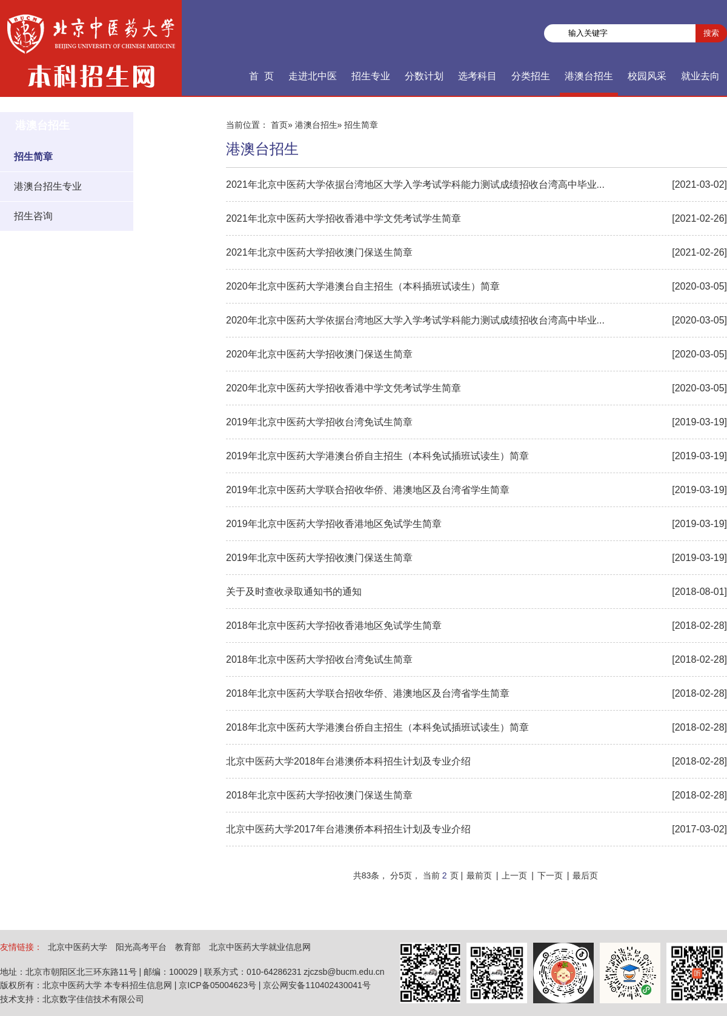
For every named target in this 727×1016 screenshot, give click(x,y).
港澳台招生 (589, 76)
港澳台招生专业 (48, 186)
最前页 (479, 875)
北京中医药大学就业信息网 (260, 947)
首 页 (261, 76)
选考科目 (477, 76)
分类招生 (530, 76)
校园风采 (647, 76)
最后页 (585, 875)
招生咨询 (33, 216)
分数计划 (424, 76)
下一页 (550, 875)
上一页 (514, 875)
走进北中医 (312, 76)
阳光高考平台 (141, 947)
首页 (279, 125)
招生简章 (33, 156)
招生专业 (370, 76)
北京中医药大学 (77, 947)
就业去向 (700, 76)
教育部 (188, 947)
